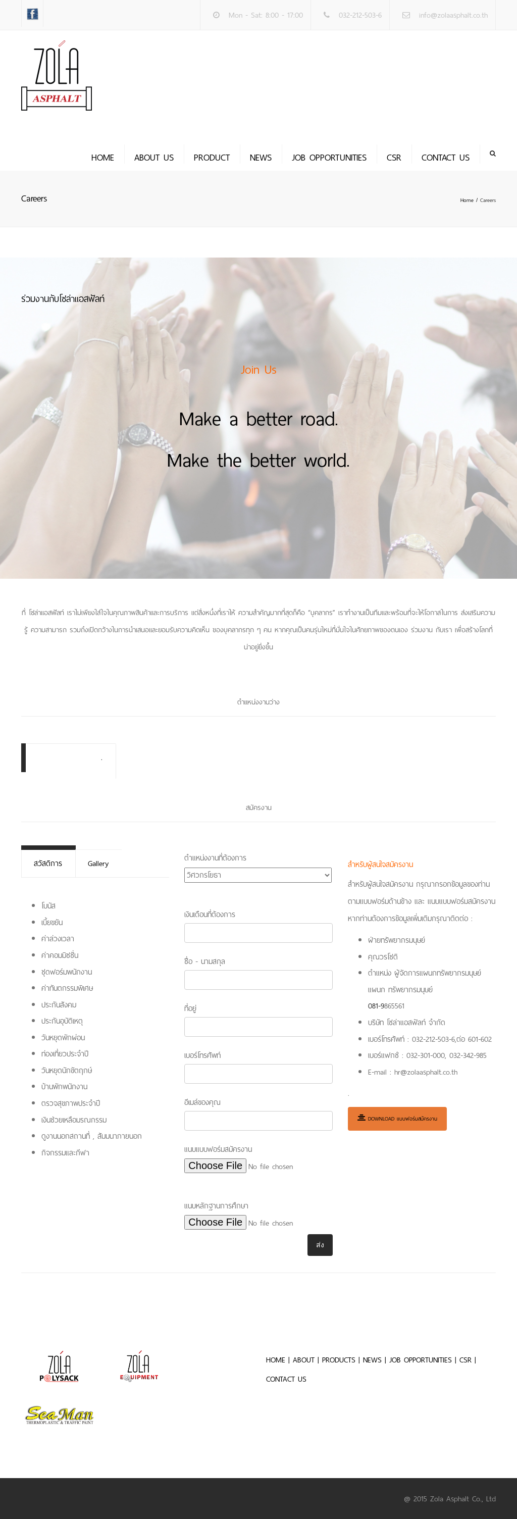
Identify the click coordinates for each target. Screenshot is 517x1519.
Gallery (97, 863)
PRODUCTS (338, 1359)
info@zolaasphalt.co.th (453, 15)
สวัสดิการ (47, 863)
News (261, 157)
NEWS (372, 1359)
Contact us (446, 157)
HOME (275, 1359)
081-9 (376, 1005)
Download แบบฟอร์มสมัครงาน (397, 1118)
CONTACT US (286, 1378)
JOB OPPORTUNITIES (329, 157)
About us (154, 157)
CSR (394, 157)
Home (102, 157)
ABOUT (304, 1359)
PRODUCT (212, 157)
